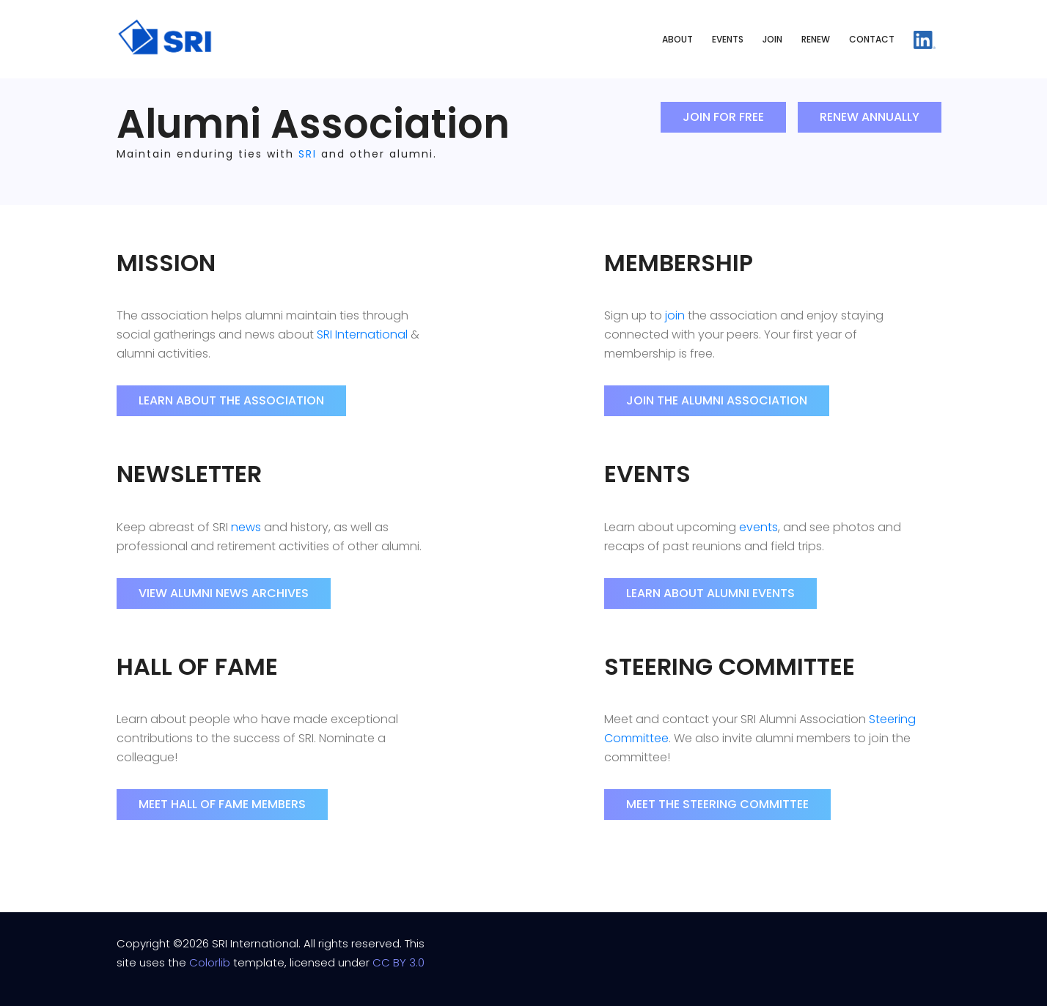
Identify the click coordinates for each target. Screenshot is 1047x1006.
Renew (815, 39)
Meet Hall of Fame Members (222, 804)
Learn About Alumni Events (710, 593)
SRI (307, 154)
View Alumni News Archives (224, 593)
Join (772, 39)
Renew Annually (869, 116)
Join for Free (723, 116)
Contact (871, 39)
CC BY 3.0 (398, 962)
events (758, 527)
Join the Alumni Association (716, 400)
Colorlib (209, 962)
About (677, 39)
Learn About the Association (231, 400)
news (246, 527)
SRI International (362, 334)
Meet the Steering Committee (717, 804)
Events (727, 39)
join (675, 315)
